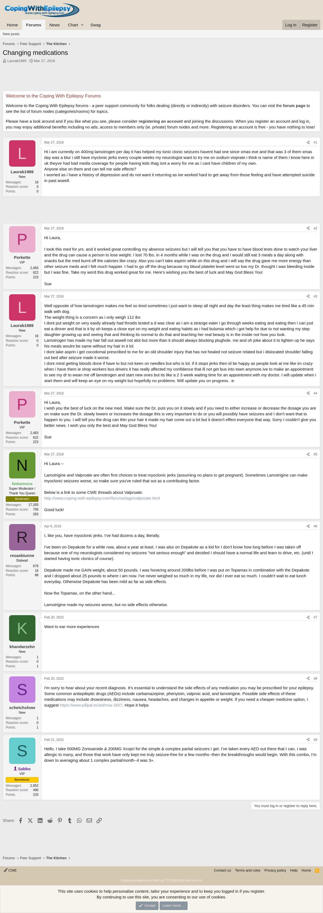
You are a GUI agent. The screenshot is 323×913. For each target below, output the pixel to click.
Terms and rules (247, 870)
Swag (95, 25)
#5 (315, 454)
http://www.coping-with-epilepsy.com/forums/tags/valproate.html (102, 498)
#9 (315, 740)
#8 (315, 678)
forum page (294, 105)
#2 (315, 228)
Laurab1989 (16, 61)
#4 (315, 393)
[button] (82, 25)
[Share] (308, 142)
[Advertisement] (161, 78)
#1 (315, 142)
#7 (315, 617)
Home (12, 25)
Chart (73, 25)
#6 (315, 526)
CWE (10, 870)
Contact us (222, 870)
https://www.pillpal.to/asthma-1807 (91, 705)
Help (294, 870)
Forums (33, 25)
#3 (315, 296)
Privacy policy (275, 870)
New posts (11, 34)
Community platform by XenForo (161, 880)
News (54, 25)
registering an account (161, 121)
